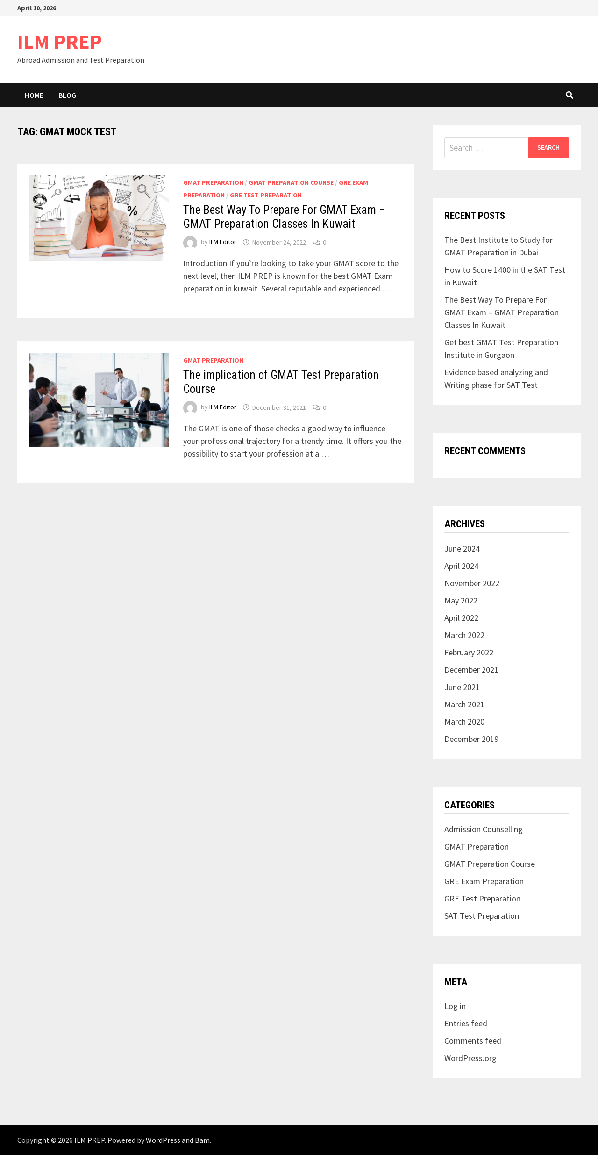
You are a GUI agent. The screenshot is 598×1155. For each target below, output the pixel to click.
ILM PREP (59, 41)
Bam (202, 1140)
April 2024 (461, 565)
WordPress (163, 1140)
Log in (455, 1006)
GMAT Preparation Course (291, 182)
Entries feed (465, 1023)
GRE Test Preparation (266, 195)
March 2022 (464, 635)
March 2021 (464, 704)
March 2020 (464, 721)
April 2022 (461, 617)
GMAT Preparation (213, 182)
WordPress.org (470, 1058)
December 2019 (471, 739)
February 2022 (468, 652)
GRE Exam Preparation (484, 881)
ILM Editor (222, 242)
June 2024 (462, 548)
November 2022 (471, 583)
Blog (67, 95)
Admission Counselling (483, 829)
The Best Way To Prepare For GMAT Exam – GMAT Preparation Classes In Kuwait (284, 217)
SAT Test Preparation (481, 915)
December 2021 (471, 669)
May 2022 (460, 600)
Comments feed (472, 1040)
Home (34, 95)
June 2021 (462, 687)
